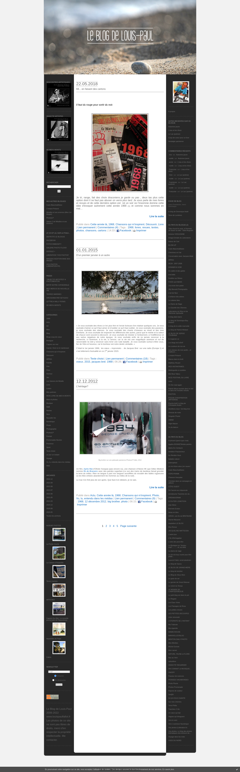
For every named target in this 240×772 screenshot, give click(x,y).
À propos (171, 111)
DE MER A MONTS (53, 305)
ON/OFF (171, 672)
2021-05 (49, 497)
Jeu (47, 377)
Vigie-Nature (173, 423)
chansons (90, 230)
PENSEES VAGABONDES (178, 680)
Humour (49, 374)
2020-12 (49, 505)
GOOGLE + (50, 251)
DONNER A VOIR (175, 267)
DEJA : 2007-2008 (175, 263)
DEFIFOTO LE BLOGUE (55, 237)
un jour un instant (52, 455)
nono (170, 381)
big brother (114, 501)
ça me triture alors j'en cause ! (179, 466)
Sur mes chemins (174, 702)
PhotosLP (50, 218)
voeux (79, 361)
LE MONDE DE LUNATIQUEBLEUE (175, 590)
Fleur (48, 370)
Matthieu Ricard (174, 363)
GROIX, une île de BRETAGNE (180, 516)
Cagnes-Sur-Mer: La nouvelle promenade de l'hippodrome (57, 619)
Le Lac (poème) (174, 134)
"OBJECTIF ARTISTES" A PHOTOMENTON (56, 280)
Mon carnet (172, 650)
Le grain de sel (173, 578)
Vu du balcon (173, 427)
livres (138, 227)
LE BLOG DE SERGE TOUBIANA (176, 334)
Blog (48, 333)
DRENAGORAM (174, 498)
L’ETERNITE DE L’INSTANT (178, 621)
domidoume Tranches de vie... (179, 494)
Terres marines (52, 581)
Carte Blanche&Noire (54, 205)
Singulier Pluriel (174, 416)
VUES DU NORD (174, 740)
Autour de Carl (173, 241)
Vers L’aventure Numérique (178, 724)
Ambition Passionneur (176, 452)
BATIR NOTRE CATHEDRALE (57, 285)
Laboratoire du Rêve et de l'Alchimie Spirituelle (178, 312)
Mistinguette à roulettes (177, 370)
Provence (49, 444)
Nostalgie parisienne (176, 141)
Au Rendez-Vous (174, 455)
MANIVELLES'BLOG (176, 635)
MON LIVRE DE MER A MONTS (58, 396)
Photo (48, 425)
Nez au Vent (173, 658)
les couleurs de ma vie (176, 346)
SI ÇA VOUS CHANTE (176, 698)
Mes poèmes (51, 392)
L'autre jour (172, 534)
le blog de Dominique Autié (178, 211)
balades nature (174, 459)
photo (124, 501)
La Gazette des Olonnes (177, 308)
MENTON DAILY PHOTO (177, 639)
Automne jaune (174, 127)
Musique (49, 403)
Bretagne (49, 341)
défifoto (49, 359)
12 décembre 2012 (95, 501)
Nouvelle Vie (51, 418)
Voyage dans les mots (176, 737)
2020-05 (49, 512)
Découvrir (50, 355)
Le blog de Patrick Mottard (178, 330)
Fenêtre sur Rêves (175, 278)
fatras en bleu (173, 512)
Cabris (48, 657)
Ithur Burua (172, 527)
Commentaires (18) (137, 358)
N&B (48, 407)
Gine (170, 175)
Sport (48, 447)
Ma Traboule (173, 624)
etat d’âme (172, 505)
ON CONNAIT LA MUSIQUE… (179, 669)
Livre (48, 385)
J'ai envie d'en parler (176, 286)
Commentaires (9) (145, 498)
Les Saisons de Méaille (55, 381)
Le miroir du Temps (175, 586)
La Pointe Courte (52, 544)
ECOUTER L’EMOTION (177, 501)
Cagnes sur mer (52, 344)
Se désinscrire (59, 680)
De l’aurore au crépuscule (178, 490)
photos (80, 230)
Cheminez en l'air (174, 252)
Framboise (173, 182)
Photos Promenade (175, 687)
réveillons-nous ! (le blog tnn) (179, 409)
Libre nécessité (174, 617)
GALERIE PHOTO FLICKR (56, 248)
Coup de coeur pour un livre (178, 138)
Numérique (50, 421)
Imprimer (139, 230)
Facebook (124, 230)
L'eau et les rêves (175, 130)
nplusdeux (172, 661)
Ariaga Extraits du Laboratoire (179, 238)
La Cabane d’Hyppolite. (55, 563)
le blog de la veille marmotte (178, 326)
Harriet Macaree (174, 520)
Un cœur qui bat (174, 713)
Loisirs (48, 388)
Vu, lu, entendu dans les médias (58, 462)
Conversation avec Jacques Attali (180, 256)
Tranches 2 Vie (174, 709)
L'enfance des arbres (176, 297)
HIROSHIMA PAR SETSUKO (57, 298)
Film (48, 366)
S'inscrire (59, 676)
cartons (102, 230)
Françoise (172, 169)
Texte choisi (50, 451)
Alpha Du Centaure (175, 448)
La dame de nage (175, 551)
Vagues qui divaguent (176, 716)
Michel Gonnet (173, 647)
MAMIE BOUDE (174, 632)
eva (170, 155)
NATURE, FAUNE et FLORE (179, 654)
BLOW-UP (172, 245)
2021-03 (49, 501)
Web (48, 466)
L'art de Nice (173, 293)
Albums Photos (53, 525)
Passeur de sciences (176, 676)
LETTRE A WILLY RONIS (55, 301)
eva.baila (171, 274)
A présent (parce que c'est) (178, 440)
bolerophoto (172, 463)
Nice (48, 414)
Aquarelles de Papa (53, 639)
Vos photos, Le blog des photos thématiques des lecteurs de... (180, 732)
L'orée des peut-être (175, 542)
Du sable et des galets (176, 271)
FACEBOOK (51, 240)
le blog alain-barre (175, 317)
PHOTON (172, 394)
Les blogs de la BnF (175, 343)
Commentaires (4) (108, 227)
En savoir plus (168, 769)
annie (171, 162)
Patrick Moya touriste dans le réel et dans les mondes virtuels (180, 389)
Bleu (48, 330)
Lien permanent (87, 227)
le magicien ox (173, 339)
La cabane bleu (174, 300)
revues (146, 227)
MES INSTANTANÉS (176, 366)
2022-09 (49, 483)
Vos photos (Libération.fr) (177, 727)
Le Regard (172, 599)
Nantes (49, 410)
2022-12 (49, 479)
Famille (49, 363)
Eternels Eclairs (174, 509)
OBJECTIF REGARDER (177, 665)
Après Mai (88, 469)
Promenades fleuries (54, 440)
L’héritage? (82, 386)
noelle (171, 158)
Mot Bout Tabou (174, 374)
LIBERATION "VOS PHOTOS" (57, 255)
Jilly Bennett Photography (178, 289)
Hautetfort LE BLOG (175, 523)
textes (154, 227)
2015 (87, 361)
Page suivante (128, 526)
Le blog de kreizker (175, 571)
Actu (48, 322)
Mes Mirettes (173, 643)
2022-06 (49, 494)
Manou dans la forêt (175, 359)
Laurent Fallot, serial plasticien (179, 560)
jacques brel (99, 361)
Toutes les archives (53, 516)
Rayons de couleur (175, 691)
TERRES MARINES (53, 294)
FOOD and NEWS (175, 282)
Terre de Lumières (175, 215)
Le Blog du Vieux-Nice (176, 575)
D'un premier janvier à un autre (93, 255)
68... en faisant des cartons (91, 89)
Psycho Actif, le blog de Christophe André (177, 404)
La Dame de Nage (175, 304)
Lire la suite (157, 216)
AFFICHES (50, 600)
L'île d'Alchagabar (175, 538)
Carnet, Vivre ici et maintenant (57, 348)
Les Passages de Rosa (177, 606)
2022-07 (49, 490)
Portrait (49, 436)
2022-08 (49, 486)
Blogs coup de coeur (54, 337)
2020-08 (49, 508)
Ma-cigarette (173, 628)
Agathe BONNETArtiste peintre (179, 444)
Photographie (51, 429)
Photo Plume (173, 683)
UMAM (171, 420)
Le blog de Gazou (175, 564)
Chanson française (175, 477)
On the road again (175, 385)
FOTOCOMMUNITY (53, 244)
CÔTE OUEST (173, 486)
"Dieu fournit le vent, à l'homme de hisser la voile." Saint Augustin (180, 229)
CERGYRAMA (173, 474)
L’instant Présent (52, 209)
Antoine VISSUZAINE (176, 234)
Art (47, 326)
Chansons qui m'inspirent (55, 352)
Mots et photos (51, 399)
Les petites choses (175, 610)
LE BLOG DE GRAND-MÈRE (179, 567)
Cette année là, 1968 (102, 224)
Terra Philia (172, 705)
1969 (48, 318)
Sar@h (171, 694)
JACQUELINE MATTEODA (178, 531)
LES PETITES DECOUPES (178, 613)
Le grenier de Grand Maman (178, 582)
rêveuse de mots (174, 412)
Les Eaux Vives (174, 602)
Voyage (49, 458)
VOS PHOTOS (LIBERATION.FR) (53, 265)
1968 (130, 227)
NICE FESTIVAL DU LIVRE (178, 377)
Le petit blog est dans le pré (178, 595)
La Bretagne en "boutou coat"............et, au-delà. (177, 546)
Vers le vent (172, 720)
